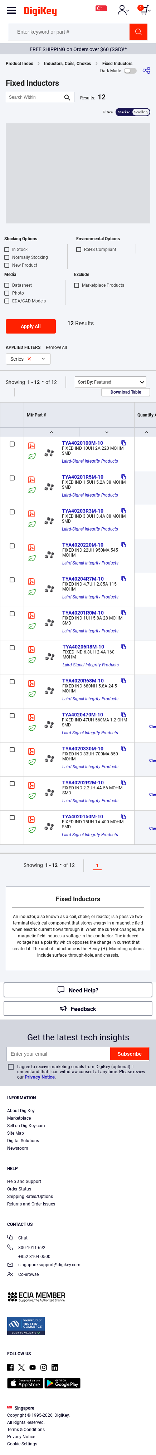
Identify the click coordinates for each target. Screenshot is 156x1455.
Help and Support (24, 1181)
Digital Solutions (23, 1140)
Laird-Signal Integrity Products (90, 461)
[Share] (146, 70)
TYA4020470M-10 (82, 714)
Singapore (20, 1408)
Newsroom (17, 1148)
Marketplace (19, 1118)
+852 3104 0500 (28, 1256)
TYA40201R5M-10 (82, 477)
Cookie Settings (22, 1443)
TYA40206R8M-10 (83, 647)
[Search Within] (34, 97)
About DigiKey (21, 1110)
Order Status (19, 1189)
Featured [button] (94, 382)
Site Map (15, 1133)
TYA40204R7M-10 (83, 579)
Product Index (19, 63)
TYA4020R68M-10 (83, 681)
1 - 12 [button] (33, 382)
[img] (40, 13)
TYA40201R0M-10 (83, 613)
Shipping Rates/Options (30, 1196)
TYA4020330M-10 (82, 748)
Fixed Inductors (117, 63)
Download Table (126, 392)
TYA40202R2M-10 (83, 782)
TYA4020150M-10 (82, 816)
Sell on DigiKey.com (26, 1125)
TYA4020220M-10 (82, 545)
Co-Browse (23, 1275)
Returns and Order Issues (31, 1204)
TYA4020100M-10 (82, 443)
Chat (17, 1238)
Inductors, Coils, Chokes (67, 63)
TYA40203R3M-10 (82, 511)
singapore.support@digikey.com (44, 1265)
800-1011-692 (26, 1248)
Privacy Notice (40, 1077)
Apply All (31, 326)
